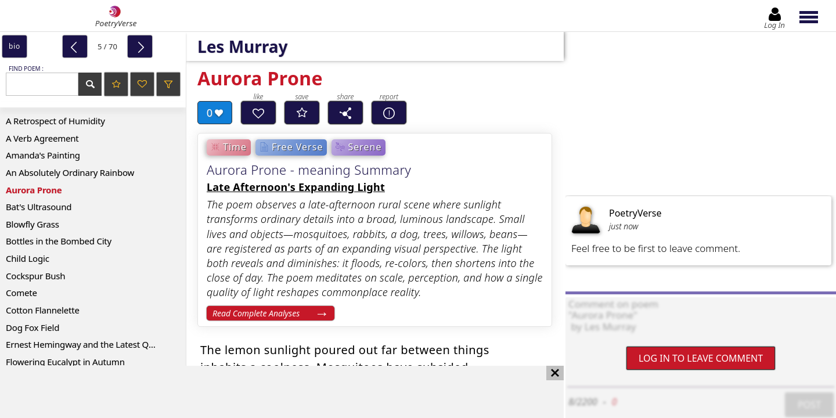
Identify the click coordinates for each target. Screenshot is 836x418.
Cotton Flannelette (43, 310)
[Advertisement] (270, 392)
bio (14, 46)
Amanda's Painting (43, 155)
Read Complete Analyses (256, 313)
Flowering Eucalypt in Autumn (65, 361)
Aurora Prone (34, 190)
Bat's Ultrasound (38, 206)
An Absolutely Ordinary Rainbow (70, 172)
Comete (21, 292)
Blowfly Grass (32, 224)
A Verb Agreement (42, 138)
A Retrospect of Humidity (55, 121)
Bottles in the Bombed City (58, 241)
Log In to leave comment (701, 358)
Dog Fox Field (32, 327)
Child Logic (27, 258)
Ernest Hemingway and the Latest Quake (87, 344)
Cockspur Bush (35, 276)
